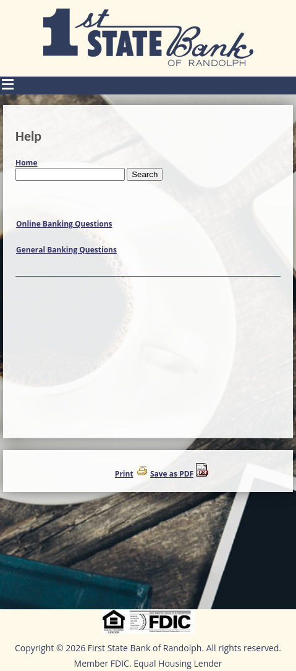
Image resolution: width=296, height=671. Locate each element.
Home (26, 162)
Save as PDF (171, 474)
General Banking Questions (66, 249)
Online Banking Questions (64, 224)
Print (124, 474)
